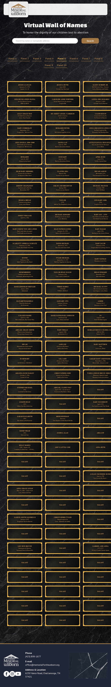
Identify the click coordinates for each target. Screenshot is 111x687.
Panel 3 (37, 58)
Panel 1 (12, 58)
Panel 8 (98, 58)
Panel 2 (25, 58)
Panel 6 (74, 58)
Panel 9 (49, 65)
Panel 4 (49, 58)
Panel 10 (61, 65)
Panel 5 (62, 58)
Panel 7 (86, 58)
